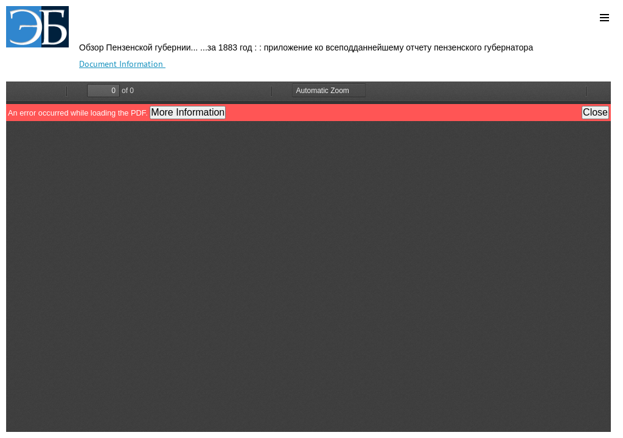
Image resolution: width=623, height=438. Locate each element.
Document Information (122, 63)
